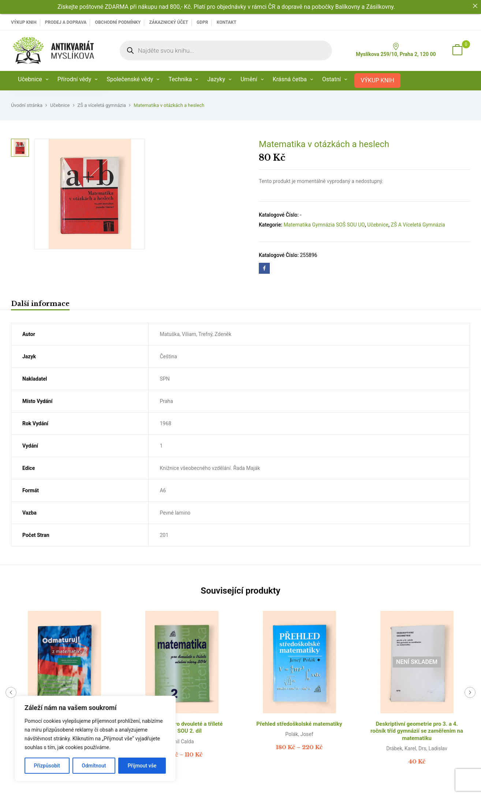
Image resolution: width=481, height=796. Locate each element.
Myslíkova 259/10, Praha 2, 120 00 (396, 50)
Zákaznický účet (168, 22)
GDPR (202, 22)
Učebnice (60, 105)
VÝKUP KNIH (24, 22)
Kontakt (226, 22)
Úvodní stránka (26, 105)
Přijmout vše (142, 766)
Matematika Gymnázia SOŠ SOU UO (324, 225)
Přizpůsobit (47, 766)
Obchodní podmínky (118, 22)
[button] (457, 50)
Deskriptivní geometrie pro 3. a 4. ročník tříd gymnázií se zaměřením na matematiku (416, 731)
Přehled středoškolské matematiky (299, 724)
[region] (95, 738)
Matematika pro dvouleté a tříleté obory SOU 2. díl (182, 728)
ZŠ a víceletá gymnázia (102, 105)
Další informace (40, 304)
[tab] (40, 305)
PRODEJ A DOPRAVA (66, 22)
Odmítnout (94, 766)
